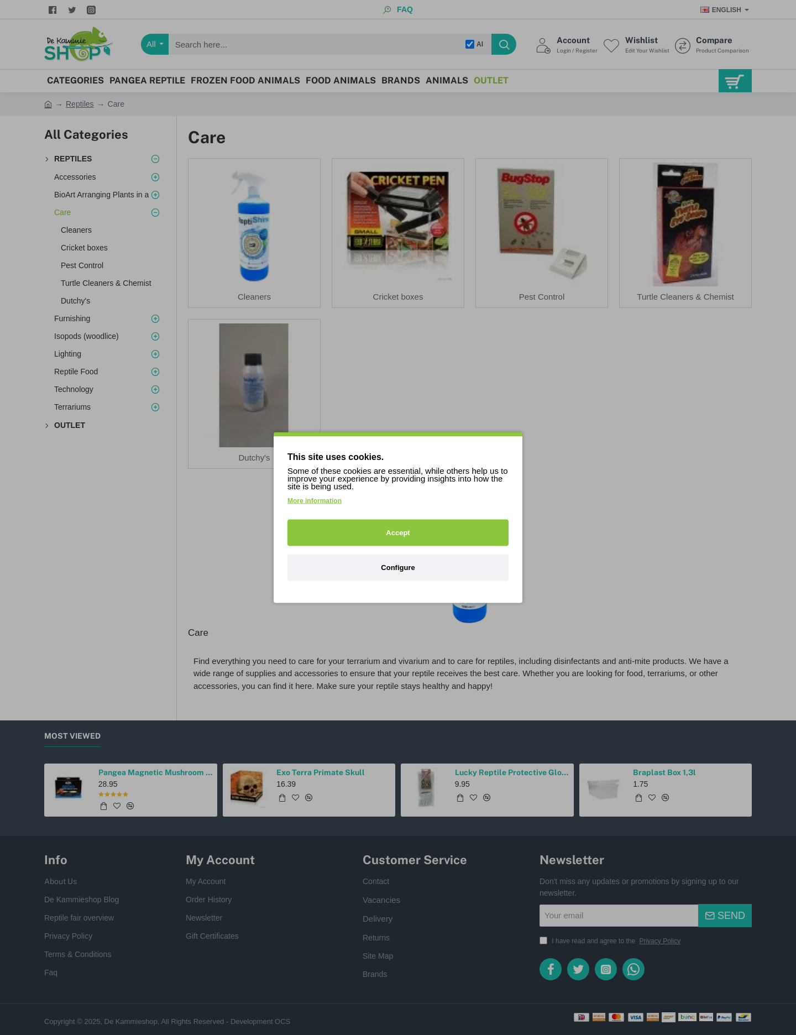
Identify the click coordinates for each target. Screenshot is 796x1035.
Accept (398, 533)
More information (314, 501)
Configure (398, 567)
